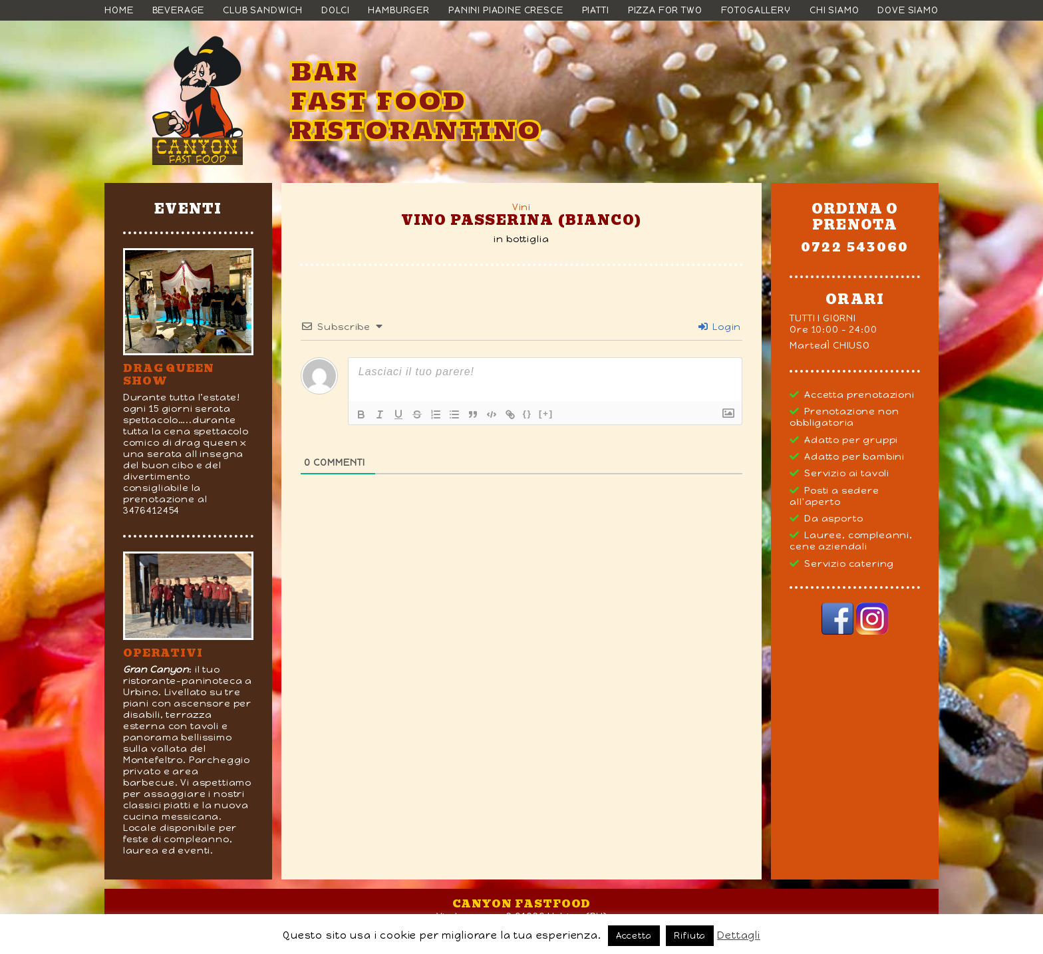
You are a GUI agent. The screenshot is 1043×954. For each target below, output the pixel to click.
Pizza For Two (665, 10)
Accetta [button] (634, 936)
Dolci (335, 10)
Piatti (595, 10)
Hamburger (399, 10)
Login (719, 327)
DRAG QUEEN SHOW (168, 374)
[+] (546, 413)
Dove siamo (907, 10)
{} (527, 413)
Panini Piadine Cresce (505, 10)
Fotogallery (756, 10)
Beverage (178, 10)
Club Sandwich (263, 10)
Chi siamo (834, 10)
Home (118, 10)
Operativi (163, 653)
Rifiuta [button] (690, 936)
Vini (521, 207)
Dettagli (738, 935)
